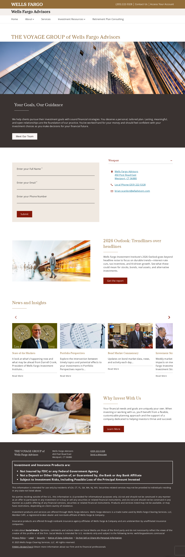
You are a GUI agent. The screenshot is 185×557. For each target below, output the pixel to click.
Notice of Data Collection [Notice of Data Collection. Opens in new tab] (60, 537)
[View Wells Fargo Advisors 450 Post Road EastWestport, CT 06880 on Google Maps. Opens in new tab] (126, 175)
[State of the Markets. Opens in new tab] (34, 350)
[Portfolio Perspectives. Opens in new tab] (82, 350)
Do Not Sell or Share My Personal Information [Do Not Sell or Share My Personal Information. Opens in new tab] (99, 537)
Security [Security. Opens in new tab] (41, 537)
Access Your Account (162, 4)
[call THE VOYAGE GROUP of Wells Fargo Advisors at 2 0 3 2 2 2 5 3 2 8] (130, 184)
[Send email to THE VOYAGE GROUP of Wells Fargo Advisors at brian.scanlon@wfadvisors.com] (132, 191)
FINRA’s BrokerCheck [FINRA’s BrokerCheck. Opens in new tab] (22, 546)
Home (14, 19)
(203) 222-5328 (124, 4)
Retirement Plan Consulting (108, 19)
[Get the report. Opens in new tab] (115, 281)
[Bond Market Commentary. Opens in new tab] (130, 346)
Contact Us (141, 4)
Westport (113, 160)
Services (46, 19)
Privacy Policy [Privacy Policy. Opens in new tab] (19, 537)
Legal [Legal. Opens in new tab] (31, 537)
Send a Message (98, 454)
